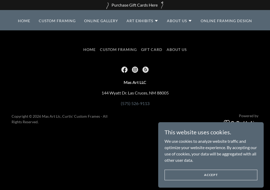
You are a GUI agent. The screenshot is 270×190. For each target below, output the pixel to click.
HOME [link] (24, 20)
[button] (143, 21)
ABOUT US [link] (177, 49)
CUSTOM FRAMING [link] (57, 20)
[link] (124, 69)
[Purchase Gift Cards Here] (135, 5)
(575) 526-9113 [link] (135, 103)
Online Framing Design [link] (226, 20)
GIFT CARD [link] (152, 49)
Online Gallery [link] (101, 20)
